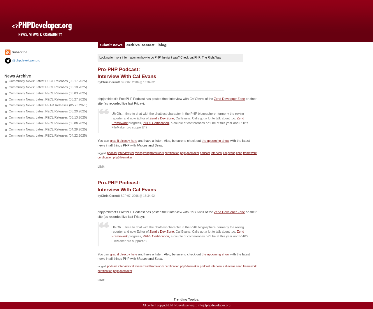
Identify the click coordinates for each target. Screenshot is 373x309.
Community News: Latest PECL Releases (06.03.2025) (48, 93)
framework (157, 153)
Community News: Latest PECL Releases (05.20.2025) (48, 111)
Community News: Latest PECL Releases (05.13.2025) (48, 117)
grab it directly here (123, 140)
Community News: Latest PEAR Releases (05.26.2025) (48, 105)
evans (138, 153)
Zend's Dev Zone (161, 118)
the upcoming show (215, 140)
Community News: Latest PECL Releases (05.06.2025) (48, 123)
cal (132, 153)
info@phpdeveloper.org (214, 305)
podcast (112, 153)
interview (123, 153)
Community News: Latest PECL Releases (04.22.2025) (48, 135)
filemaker (193, 153)
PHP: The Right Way (207, 57)
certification (172, 153)
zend (146, 153)
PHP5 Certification (156, 123)
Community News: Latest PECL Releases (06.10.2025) (48, 87)
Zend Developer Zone (229, 98)
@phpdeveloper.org (22, 60)
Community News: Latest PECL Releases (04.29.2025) (48, 129)
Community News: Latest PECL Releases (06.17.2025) (48, 81)
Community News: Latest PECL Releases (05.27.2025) (48, 99)
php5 (183, 153)
